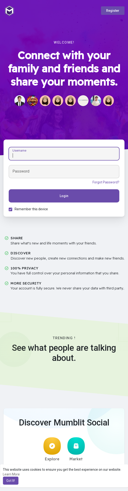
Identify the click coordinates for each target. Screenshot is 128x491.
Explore (52, 451)
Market (76, 451)
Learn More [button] (11, 474)
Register (112, 10)
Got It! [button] (10, 481)
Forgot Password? (105, 183)
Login (64, 196)
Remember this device (32, 210)
